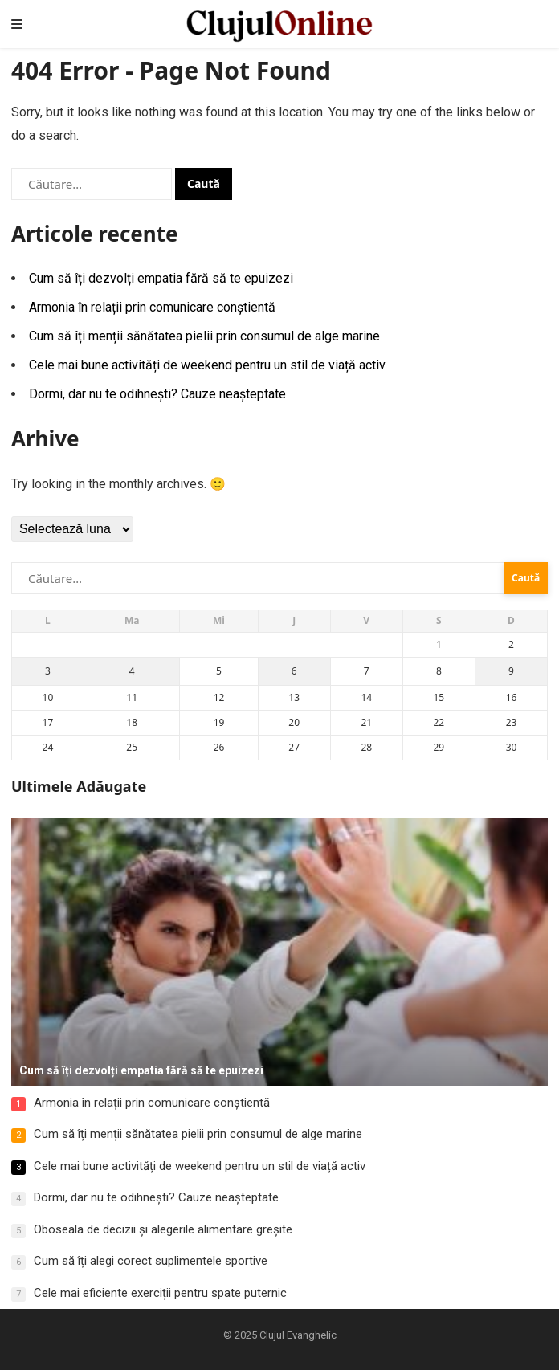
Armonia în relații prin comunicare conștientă (152, 307)
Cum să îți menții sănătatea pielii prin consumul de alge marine (204, 336)
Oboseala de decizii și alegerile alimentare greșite (163, 1229)
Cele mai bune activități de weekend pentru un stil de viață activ (207, 365)
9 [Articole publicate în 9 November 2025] (511, 671)
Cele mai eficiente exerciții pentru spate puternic (160, 1293)
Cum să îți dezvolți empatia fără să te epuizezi (161, 278)
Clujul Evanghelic (298, 1335)
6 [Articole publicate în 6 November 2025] (294, 671)
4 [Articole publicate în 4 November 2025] (132, 671)
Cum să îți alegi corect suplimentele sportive (150, 1261)
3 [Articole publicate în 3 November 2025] (48, 671)
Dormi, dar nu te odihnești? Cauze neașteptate (157, 394)
